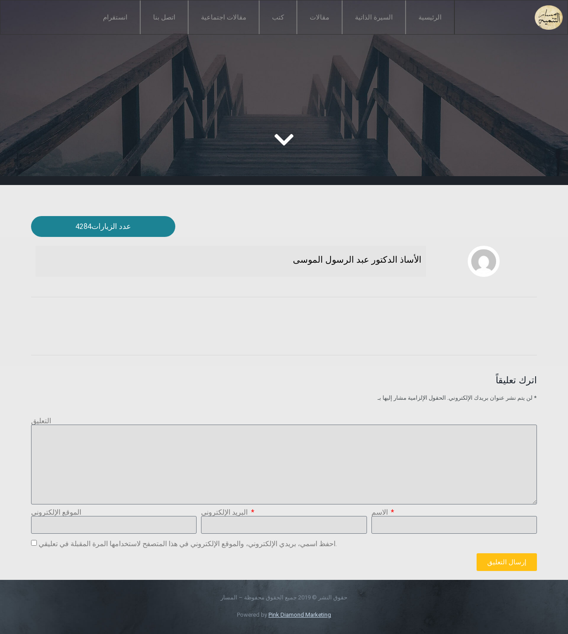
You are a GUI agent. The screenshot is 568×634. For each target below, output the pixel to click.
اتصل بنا (164, 17)
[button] (103, 226)
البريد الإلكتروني (225, 512)
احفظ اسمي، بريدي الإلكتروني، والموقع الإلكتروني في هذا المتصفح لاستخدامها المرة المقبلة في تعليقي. (188, 543)
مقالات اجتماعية (223, 17)
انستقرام (115, 17)
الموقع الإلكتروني (56, 512)
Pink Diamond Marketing (299, 614)
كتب (278, 17)
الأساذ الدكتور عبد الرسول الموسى (357, 259)
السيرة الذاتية (374, 17)
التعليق (41, 421)
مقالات (319, 17)
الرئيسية (430, 17)
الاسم (380, 512)
